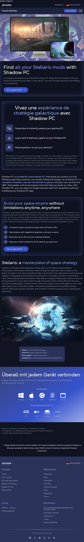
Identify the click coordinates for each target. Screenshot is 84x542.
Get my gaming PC (16, 90)
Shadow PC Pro (7, 487)
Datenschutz (48, 516)
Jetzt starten (71, 11)
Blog (45, 477)
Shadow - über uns (9, 508)
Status (46, 496)
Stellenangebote (8, 511)
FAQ (45, 490)
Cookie (46, 519)
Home (4, 474)
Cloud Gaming (9, 10)
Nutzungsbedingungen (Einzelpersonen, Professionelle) (59, 509)
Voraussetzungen (50, 487)
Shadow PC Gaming (9, 484)
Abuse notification (51, 522)
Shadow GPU (7, 490)
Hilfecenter (48, 474)
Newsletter (48, 493)
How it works (7, 477)
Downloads (48, 480)
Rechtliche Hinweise (51, 513)
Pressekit (47, 484)
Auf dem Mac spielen (10, 480)
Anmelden (60, 5)
